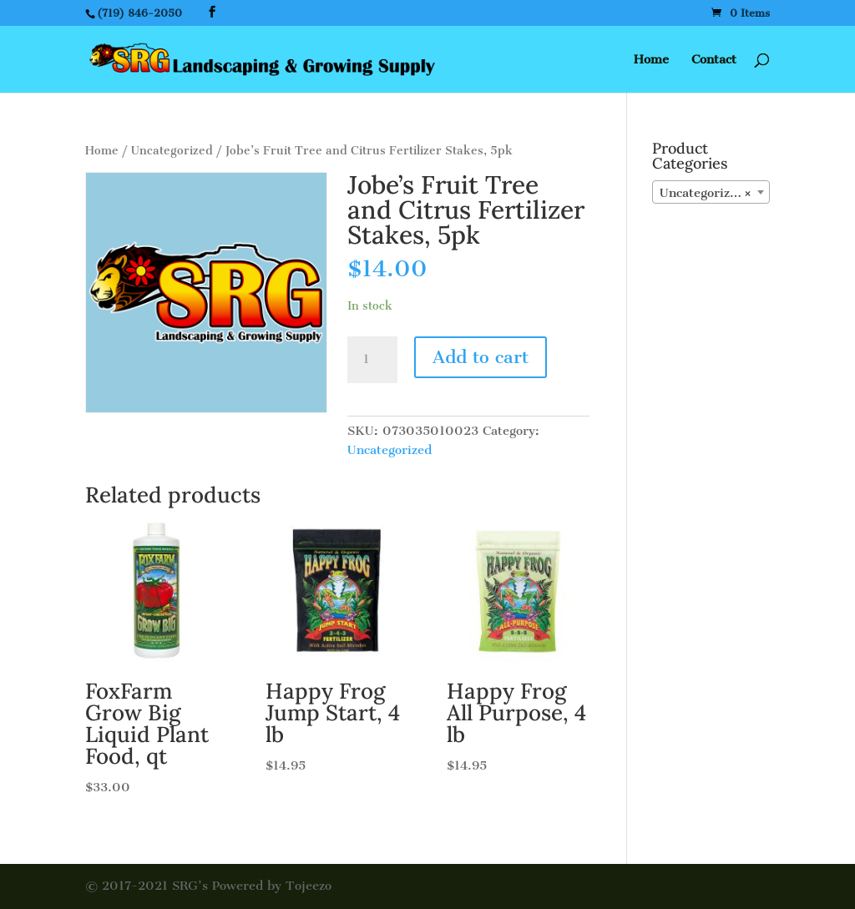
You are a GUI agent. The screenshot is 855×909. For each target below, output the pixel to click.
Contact (713, 60)
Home (651, 60)
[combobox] (711, 192)
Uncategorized (172, 151)
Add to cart (481, 356)
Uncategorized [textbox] (706, 193)
